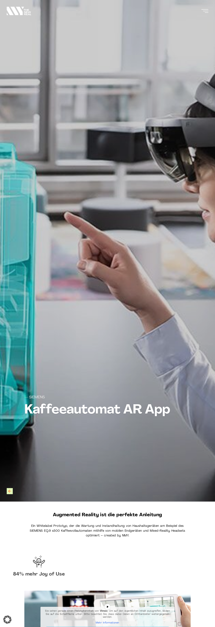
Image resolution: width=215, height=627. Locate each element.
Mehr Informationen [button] (107, 622)
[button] (7, 619)
